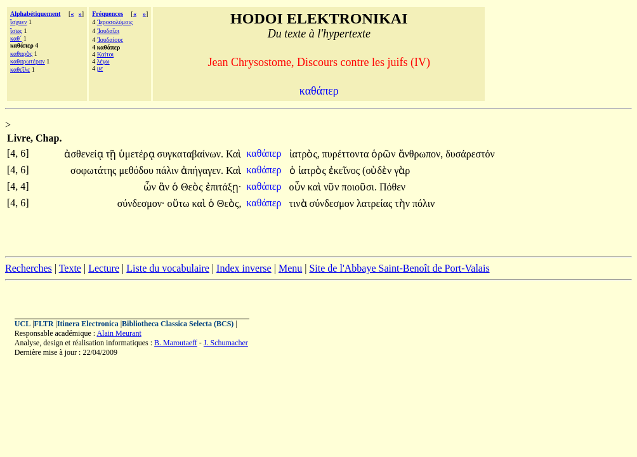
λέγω (103, 61)
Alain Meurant (118, 333)
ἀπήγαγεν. (202, 170)
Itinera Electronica (88, 323)
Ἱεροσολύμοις (115, 21)
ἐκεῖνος (345, 170)
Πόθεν (392, 187)
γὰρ (402, 170)
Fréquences (107, 13)
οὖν (298, 187)
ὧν (151, 187)
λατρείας (376, 203)
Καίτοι (105, 54)
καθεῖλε (20, 69)
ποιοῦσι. (359, 187)
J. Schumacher (226, 342)
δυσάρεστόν (469, 154)
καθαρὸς (21, 53)
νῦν (332, 187)
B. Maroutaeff (175, 342)
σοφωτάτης (94, 170)
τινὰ (299, 203)
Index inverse (244, 268)
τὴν (403, 203)
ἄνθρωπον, (420, 154)
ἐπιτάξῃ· (224, 187)
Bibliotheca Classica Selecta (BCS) (177, 323)
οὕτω (179, 203)
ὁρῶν (384, 154)
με (100, 68)
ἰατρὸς (313, 170)
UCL (22, 323)
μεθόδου (137, 170)
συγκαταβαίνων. (190, 154)
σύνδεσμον (333, 203)
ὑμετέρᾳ (138, 154)
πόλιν (423, 203)
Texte (70, 268)
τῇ (112, 154)
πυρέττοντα (347, 154)
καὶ (316, 187)
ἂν (165, 187)
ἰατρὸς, (304, 154)
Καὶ (233, 154)
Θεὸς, (229, 203)
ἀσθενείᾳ (84, 154)
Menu (290, 268)
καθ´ (16, 38)
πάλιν (168, 170)
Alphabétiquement (35, 13)
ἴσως (16, 30)
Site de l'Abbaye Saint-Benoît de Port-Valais (399, 268)
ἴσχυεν (18, 21)
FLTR (44, 323)
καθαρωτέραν (27, 61)
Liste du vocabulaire (167, 268)
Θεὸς (193, 187)
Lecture (103, 268)
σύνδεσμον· (141, 203)
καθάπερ (265, 153)
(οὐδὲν (378, 170)
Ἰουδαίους (110, 39)
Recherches (28, 268)
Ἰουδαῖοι (108, 30)
